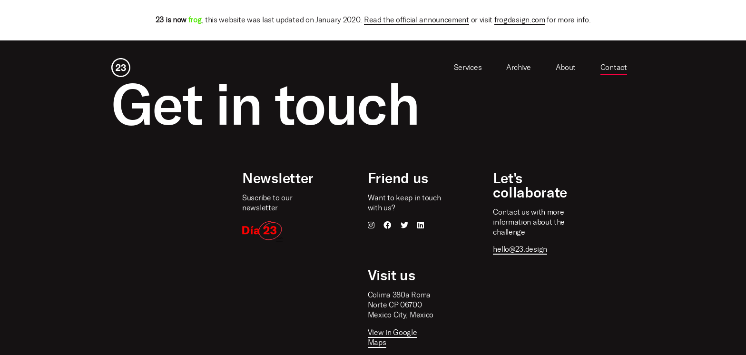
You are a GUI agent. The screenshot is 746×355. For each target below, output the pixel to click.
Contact (613, 67)
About (566, 67)
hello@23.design (520, 249)
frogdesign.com (519, 19)
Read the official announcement (416, 19)
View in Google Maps (392, 337)
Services (468, 67)
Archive (518, 67)
